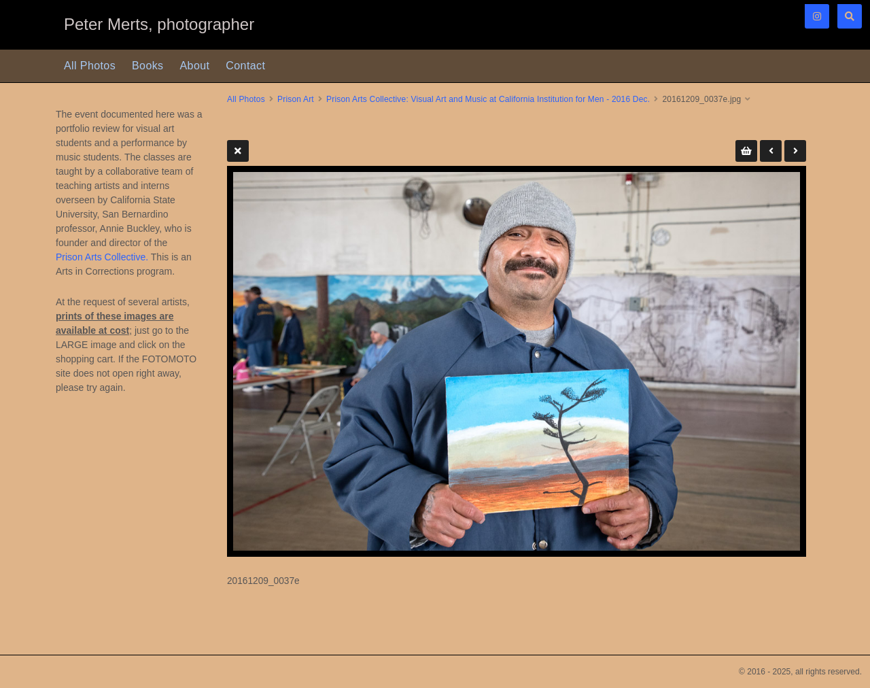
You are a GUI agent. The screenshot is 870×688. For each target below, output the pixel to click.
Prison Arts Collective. (102, 257)
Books (147, 65)
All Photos (90, 65)
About (195, 65)
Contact (245, 65)
